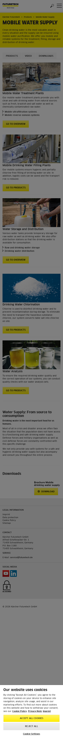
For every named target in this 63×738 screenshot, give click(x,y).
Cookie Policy (19, 711)
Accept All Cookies (31, 718)
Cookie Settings (31, 734)
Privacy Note (35, 711)
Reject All (31, 726)
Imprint (47, 711)
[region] (31, 711)
